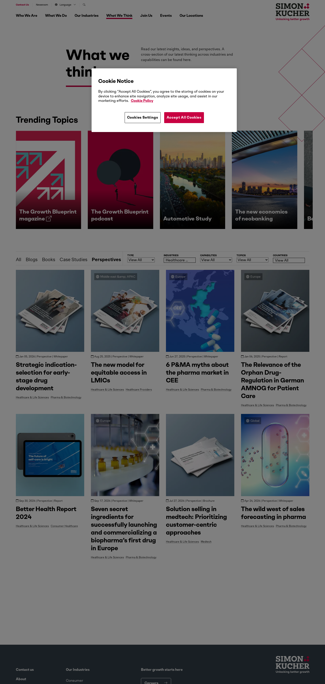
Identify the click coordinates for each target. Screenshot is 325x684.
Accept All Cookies (184, 117)
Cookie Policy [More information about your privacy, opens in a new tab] (142, 101)
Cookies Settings (142, 117)
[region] (164, 100)
